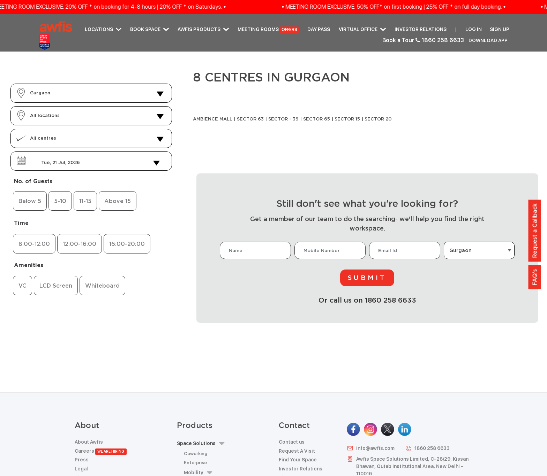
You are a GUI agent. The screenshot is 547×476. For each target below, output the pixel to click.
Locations (103, 29)
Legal (81, 468)
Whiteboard (102, 285)
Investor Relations (421, 29)
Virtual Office (362, 29)
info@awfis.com (371, 448)
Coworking (195, 453)
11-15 (85, 201)
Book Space (149, 29)
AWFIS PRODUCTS (203, 29)
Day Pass (318, 29)
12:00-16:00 (79, 244)
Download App (488, 40)
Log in (473, 29)
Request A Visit (297, 451)
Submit (367, 277)
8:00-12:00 (34, 244)
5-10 (60, 201)
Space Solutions (200, 443)
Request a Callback (535, 230)
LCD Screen (55, 285)
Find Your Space (298, 459)
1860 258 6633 (427, 448)
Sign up (499, 29)
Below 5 (29, 201)
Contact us (292, 442)
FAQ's (535, 277)
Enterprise (195, 462)
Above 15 (117, 201)
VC (22, 285)
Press (82, 459)
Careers (101, 451)
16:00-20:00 (127, 244)
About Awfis (89, 442)
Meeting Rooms (268, 29)
